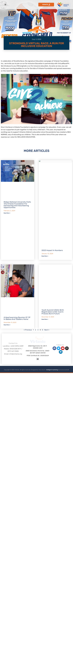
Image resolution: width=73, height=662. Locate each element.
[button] (37, 647)
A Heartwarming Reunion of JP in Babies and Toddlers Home (17, 604)
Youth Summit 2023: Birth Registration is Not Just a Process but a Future (53, 565)
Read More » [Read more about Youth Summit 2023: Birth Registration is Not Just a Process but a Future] (45, 572)
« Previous (28, 616)
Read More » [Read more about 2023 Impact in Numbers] (45, 419)
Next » (46, 616)
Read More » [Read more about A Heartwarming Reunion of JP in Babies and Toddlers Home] (7, 610)
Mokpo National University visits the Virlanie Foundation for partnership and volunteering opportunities (17, 311)
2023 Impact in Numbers (52, 414)
